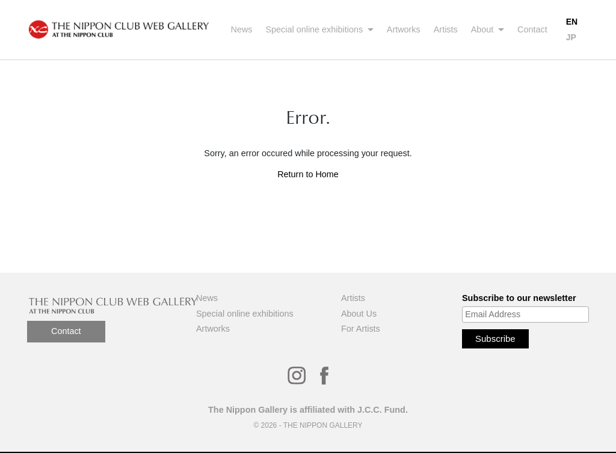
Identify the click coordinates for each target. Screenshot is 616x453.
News (242, 29)
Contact (532, 29)
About (483, 29)
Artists (446, 29)
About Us (359, 313)
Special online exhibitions (316, 29)
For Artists (360, 328)
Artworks (403, 29)
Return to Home (308, 174)
